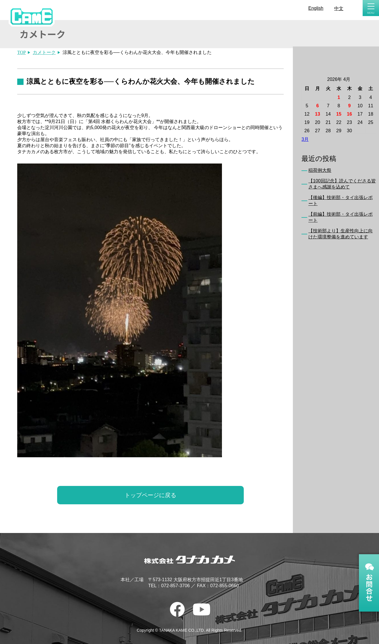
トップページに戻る (150, 495)
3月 (305, 139)
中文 (338, 8)
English (315, 8)
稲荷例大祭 (319, 170)
